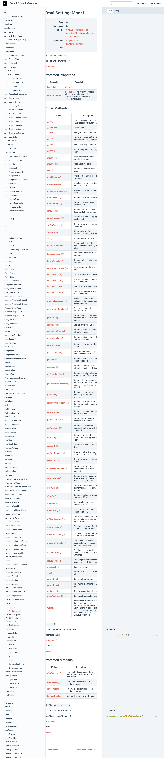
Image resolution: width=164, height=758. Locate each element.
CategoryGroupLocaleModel (15, 300)
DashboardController (12, 421)
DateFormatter (10, 432)
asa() (50, 170)
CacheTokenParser (11, 281)
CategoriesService (11, 292)
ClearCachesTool (11, 339)
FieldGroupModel (11, 742)
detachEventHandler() (57, 268)
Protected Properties (14, 615)
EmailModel (9, 603)
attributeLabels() (54, 197)
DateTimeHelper (10, 444)
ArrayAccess (72, 40)
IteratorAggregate (74, 44)
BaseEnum (8, 215)
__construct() (52, 128)
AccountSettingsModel (13, 16)
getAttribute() (53, 325)
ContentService (10, 386)
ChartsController (11, 331)
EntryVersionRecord (12, 687)
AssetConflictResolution (14, 55)
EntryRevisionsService (13, 668)
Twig (117, 11)
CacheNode (9, 277)
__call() (50, 121)
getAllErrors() (53, 318)
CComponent (72, 36)
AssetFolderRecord (12, 75)
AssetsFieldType (11, 141)
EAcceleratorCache (12, 518)
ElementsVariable (11, 584)
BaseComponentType (13, 176)
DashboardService (11, 425)
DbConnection (10, 471)
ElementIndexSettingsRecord (15, 545)
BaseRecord (9, 246)
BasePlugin (8, 242)
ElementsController (12, 576)
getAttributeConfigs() (56, 331)
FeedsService (9, 734)
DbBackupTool (10, 456)
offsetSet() (52, 503)
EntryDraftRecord (11, 649)
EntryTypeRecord (11, 680)
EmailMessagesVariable (14, 599)
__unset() (52, 150)
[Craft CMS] (141, 3)
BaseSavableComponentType (16, 250)
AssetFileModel (10, 63)
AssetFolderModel (11, 71)
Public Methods (12, 618)
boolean (70, 92)
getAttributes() (53, 345)
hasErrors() (52, 437)
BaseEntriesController (13, 207)
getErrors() (52, 367)
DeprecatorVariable (12, 506)
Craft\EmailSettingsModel (76, 30)
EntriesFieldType (11, 637)
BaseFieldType (10, 219)
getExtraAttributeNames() (58, 384)
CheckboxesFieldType (13, 335)
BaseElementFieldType (13, 191)
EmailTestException (12, 625)
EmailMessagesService (13, 596)
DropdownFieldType (12, 514)
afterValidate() (54, 683)
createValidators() (56, 245)
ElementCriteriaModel (13, 530)
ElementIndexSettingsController (17, 541)
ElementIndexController (13, 537)
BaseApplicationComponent (15, 156)
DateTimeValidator (11, 448)
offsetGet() (52, 496)
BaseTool (8, 261)
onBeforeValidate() (56, 534)
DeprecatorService (11, 502)
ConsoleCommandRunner (14, 378)
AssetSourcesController (13, 110)
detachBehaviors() (56, 261)
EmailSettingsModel (12, 611)
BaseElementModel (12, 195)
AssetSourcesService (12, 114)
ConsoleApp (9, 374)
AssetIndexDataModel (13, 79)
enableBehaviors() (56, 292)
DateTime (8, 440)
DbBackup (8, 452)
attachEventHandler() (57, 191)
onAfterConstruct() (56, 519)
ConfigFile (8, 362)
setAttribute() (53, 579)
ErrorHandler (9, 695)
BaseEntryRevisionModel (14, 211)
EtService (8, 711)
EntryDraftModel (10, 645)
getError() (52, 360)
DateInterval (9, 436)
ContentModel (10, 382)
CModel (87, 33)
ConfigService (9, 366)
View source (51, 66)
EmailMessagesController (14, 592)
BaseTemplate (10, 257)
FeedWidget (9, 730)
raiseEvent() (53, 567)
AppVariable (9, 48)
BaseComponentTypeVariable (16, 180)
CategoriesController (12, 285)
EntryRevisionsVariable (13, 672)
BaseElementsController (14, 203)
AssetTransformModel (13, 121)
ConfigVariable (10, 370)
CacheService (9, 273)
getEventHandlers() (56, 374)
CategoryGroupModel (12, 308)
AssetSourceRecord (12, 102)
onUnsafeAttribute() (56, 543)
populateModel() (54, 552)
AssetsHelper (9, 145)
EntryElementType (11, 652)
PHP (110, 11)
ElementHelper (10, 533)
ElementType (9, 568)
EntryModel (9, 656)
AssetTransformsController (15, 129)
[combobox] (121, 3)
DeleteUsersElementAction (15, 491)
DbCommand (9, 464)
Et (5, 699)
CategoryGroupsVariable (14, 316)
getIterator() (53, 394)
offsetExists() (53, 488)
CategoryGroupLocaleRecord (15, 304)
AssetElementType (11, 59)
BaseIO (7, 222)
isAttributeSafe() (55, 478)
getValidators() (54, 428)
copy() (49, 238)
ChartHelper (9, 327)
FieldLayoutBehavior (12, 750)
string (68, 87)
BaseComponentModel (13, 172)
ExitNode (8, 722)
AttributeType (9, 152)
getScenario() (54, 412)
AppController (9, 28)
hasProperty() (54, 460)
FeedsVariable (10, 738)
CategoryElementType (13, 296)
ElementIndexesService (13, 549)
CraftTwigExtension (12, 413)
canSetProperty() (55, 225)
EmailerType (9, 629)
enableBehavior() (55, 286)
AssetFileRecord (10, 67)
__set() (50, 144)
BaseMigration (10, 230)
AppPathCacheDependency (15, 40)
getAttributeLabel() (56, 338)
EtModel (7, 707)
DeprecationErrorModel (13, 498)
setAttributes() (53, 585)
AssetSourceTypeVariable (14, 106)
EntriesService (10, 641)
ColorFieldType (10, 343)
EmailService (9, 607)
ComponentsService (12, 355)
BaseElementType (11, 199)
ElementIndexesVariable (14, 553)
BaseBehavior (9, 164)
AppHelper (8, 32)
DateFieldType (10, 428)
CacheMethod (10, 269)
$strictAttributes (54, 95)
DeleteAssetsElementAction (15, 479)
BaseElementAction (12, 187)
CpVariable (8, 401)
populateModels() (54, 561)
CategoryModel (10, 320)
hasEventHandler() (56, 453)
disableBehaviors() (56, 280)
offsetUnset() (53, 510)
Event (6, 715)
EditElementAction (11, 522)
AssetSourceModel (12, 98)
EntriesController (11, 633)
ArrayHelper (9, 51)
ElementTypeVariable (12, 572)
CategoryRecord (10, 324)
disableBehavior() (55, 274)
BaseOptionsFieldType (13, 238)
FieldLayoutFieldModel (13, 753)
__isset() (50, 138)
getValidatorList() (55, 419)
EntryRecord (9, 660)
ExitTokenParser (10, 726)
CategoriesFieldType (12, 289)
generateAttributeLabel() (57, 309)
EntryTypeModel (10, 676)
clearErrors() (53, 232)
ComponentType (11, 351)
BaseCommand (10, 168)
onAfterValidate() (55, 527)
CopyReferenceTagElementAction (17, 394)
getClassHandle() (54, 352)
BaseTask (8, 254)
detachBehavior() (55, 254)
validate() (51, 608)
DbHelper (8, 475)
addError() (52, 158)
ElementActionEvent (12, 526)
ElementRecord (10, 561)
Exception (8, 719)
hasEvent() (52, 446)
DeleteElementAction (12, 483)
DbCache (8, 460)
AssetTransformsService (14, 133)
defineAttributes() (54, 696)
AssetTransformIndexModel (15, 118)
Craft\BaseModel (73, 33)
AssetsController (11, 137)
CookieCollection (11, 390)
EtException (9, 703)
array (48, 651)
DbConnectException (12, 467)
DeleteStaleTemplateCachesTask (17, 487)
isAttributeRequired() (57, 469)
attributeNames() (54, 203)
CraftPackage (9, 409)
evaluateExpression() (57, 301)
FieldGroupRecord (11, 746)
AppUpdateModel (11, 44)
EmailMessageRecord (13, 588)
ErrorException (10, 691)
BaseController (10, 184)
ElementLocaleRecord (13, 557)
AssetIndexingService (13, 90)
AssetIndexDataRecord (13, 82)
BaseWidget (9, 265)
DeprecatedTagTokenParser (15, 495)
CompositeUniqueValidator (15, 359)
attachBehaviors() (55, 184)
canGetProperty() (55, 218)
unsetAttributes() (55, 596)
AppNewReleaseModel (13, 36)
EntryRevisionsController (14, 664)
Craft (6, 405)
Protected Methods (13, 622)
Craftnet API (155, 3)
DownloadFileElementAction (15, 510)
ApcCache (8, 20)
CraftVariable (9, 417)
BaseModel (8, 234)
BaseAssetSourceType (13, 160)
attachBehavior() (55, 177)
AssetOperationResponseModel (17, 94)
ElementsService (11, 580)
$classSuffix (52, 87)
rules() (50, 573)
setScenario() (53, 591)
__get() (50, 132)
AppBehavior (9, 24)
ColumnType (9, 347)
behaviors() (53, 211)
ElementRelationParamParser (16, 565)
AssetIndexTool (10, 86)
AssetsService (10, 149)
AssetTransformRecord (13, 125)
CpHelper (8, 397)
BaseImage (8, 226)
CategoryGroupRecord (13, 312)
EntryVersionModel (12, 683)
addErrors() (53, 164)
